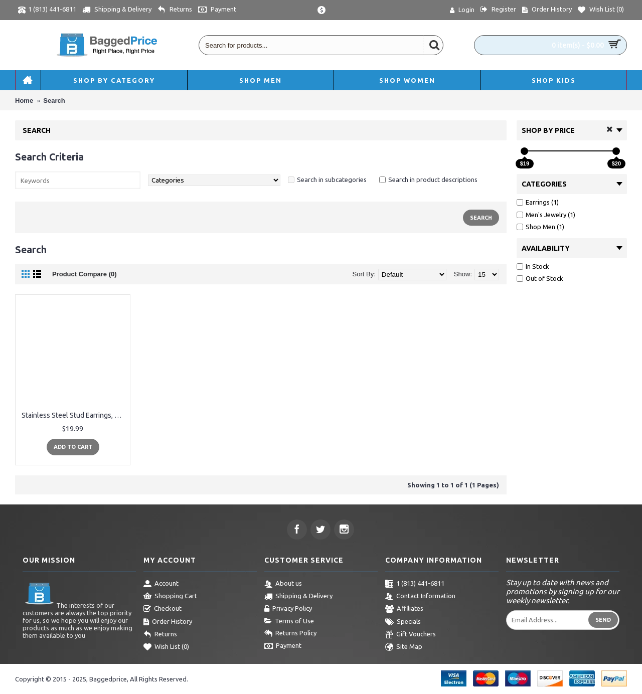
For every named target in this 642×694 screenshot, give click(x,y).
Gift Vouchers (410, 634)
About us (283, 584)
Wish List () (166, 647)
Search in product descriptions (432, 179)
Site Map (403, 647)
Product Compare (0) (84, 274)
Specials (403, 622)
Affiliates (404, 609)
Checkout (162, 609)
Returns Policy (290, 633)
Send (603, 620)
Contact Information (420, 596)
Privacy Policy (288, 609)
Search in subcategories (332, 179)
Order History (167, 622)
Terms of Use (289, 621)
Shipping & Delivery (298, 596)
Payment (282, 646)
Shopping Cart (170, 596)
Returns (160, 634)
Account (161, 584)
